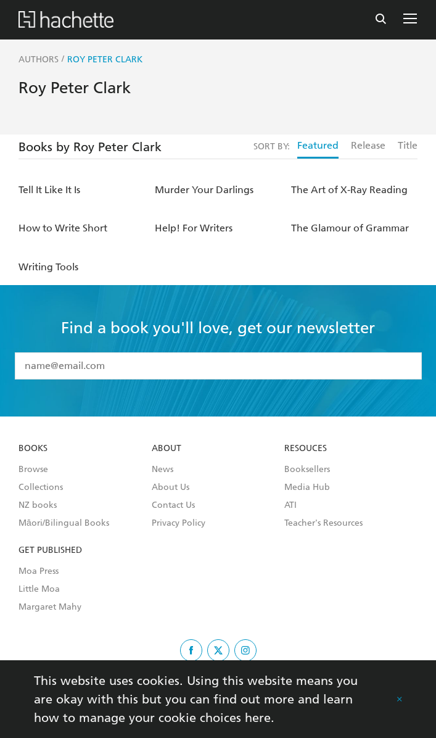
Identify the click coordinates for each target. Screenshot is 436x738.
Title (407, 145)
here (258, 717)
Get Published (50, 550)
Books (33, 448)
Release (368, 145)
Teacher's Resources (323, 523)
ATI (290, 505)
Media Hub (307, 487)
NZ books (38, 505)
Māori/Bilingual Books (64, 523)
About (166, 448)
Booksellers (307, 469)
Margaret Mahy (50, 607)
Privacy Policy (178, 523)
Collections (41, 487)
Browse (33, 469)
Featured (318, 145)
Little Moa (39, 589)
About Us (170, 487)
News (162, 469)
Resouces (305, 448)
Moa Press (39, 571)
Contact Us (173, 505)
